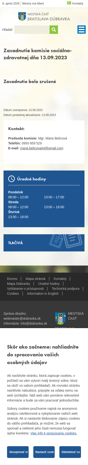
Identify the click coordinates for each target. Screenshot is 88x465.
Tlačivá (15, 242)
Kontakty (77, 3)
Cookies (13, 293)
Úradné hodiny (49, 284)
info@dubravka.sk (34, 323)
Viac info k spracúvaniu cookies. (54, 433)
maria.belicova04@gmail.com (41, 148)
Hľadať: (8, 30)
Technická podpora (66, 288)
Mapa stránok (36, 279)
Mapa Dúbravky (18, 284)
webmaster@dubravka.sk (22, 318)
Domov (12, 279)
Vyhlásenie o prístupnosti (25, 288)
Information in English (43, 293)
